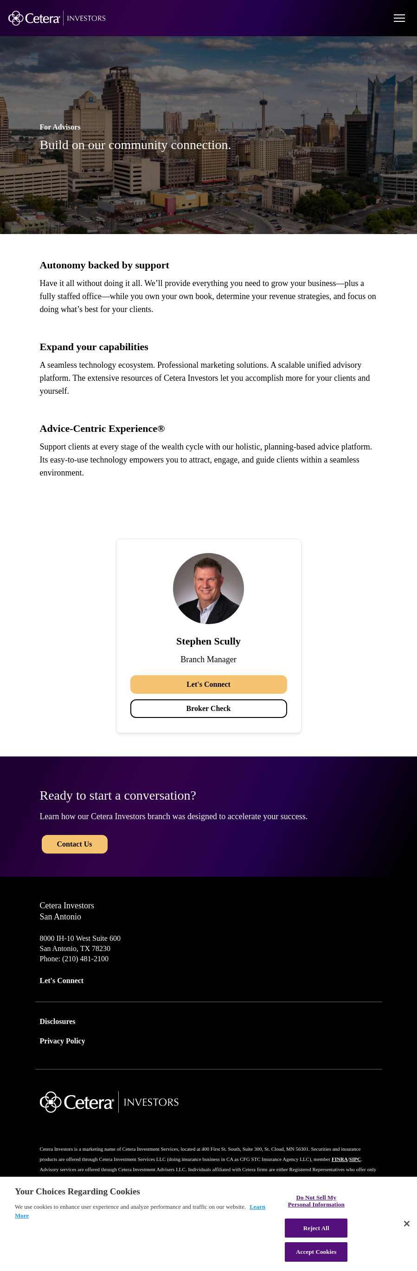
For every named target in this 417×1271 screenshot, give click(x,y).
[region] (208, 1224)
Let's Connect (208, 684)
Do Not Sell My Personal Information (316, 1201)
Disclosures (58, 1021)
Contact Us (74, 844)
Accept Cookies (316, 1251)
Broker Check (208, 708)
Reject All (316, 1228)
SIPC (355, 1159)
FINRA (340, 1159)
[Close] (407, 1223)
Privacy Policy (62, 1041)
